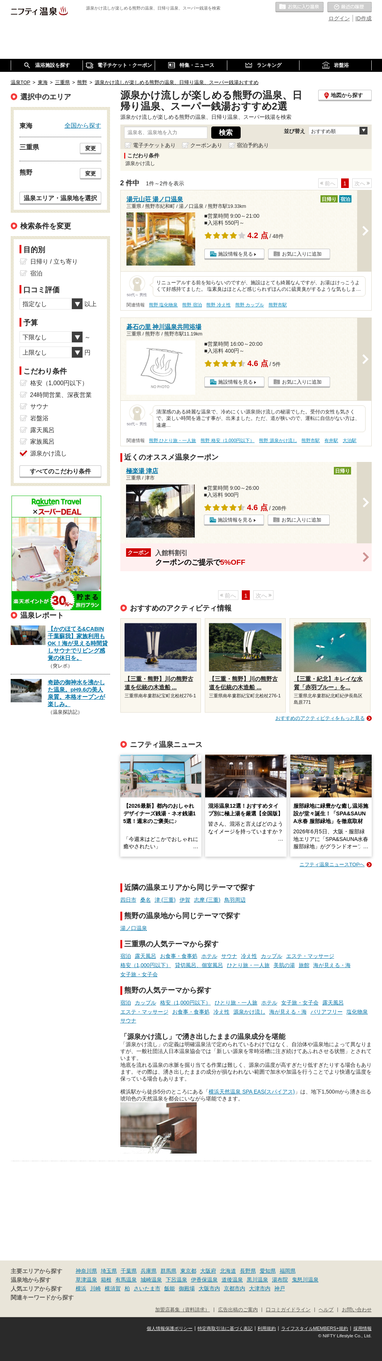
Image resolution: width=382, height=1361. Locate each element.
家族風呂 (42, 441)
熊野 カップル (249, 305)
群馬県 (168, 1271)
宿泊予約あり (253, 145)
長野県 (248, 1271)
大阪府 (208, 1271)
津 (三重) (165, 900)
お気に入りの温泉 (299, 7)
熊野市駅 (278, 305)
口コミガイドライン (288, 1309)
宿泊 (125, 956)
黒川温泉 (257, 1280)
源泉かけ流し (249, 1012)
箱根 (106, 1280)
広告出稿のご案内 (238, 1309)
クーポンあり (206, 145)
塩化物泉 (357, 1012)
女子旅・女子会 (139, 974)
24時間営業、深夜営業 (61, 395)
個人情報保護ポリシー (170, 1328)
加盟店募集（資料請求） (182, 1309)
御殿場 (187, 1288)
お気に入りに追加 (302, 254)
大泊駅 (349, 440)
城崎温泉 (151, 1280)
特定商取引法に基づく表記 (225, 1328)
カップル (271, 956)
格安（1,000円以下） (145, 965)
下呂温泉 (176, 1280)
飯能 (169, 1288)
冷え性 (249, 956)
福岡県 (288, 1271)
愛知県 (268, 1271)
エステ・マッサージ (310, 956)
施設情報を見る (235, 254)
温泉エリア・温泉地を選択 (60, 197)
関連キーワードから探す (42, 1298)
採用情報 (362, 1328)
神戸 (279, 1288)
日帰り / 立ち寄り (54, 261)
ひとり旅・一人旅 (248, 965)
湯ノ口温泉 (133, 928)
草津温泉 (86, 1280)
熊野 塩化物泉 (163, 305)
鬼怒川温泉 (305, 1280)
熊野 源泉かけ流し (278, 440)
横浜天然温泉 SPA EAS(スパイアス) (252, 1092)
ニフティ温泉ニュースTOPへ (331, 864)
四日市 (128, 900)
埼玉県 (109, 1271)
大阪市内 (209, 1288)
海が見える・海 (332, 965)
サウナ (229, 956)
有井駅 (331, 440)
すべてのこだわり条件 (60, 471)
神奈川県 (86, 1271)
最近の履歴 (349, 7)
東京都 (188, 1271)
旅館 (304, 965)
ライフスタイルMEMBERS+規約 (314, 1328)
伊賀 (185, 900)
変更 (90, 148)
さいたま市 (147, 1288)
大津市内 (259, 1288)
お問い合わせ (357, 1309)
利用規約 (266, 1328)
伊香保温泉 (204, 1280)
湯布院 (280, 1280)
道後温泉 (232, 1280)
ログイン (339, 18)
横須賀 (113, 1288)
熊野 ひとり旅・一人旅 (172, 440)
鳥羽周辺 (235, 900)
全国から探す (83, 125)
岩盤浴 (39, 418)
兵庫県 (149, 1271)
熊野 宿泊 (192, 305)
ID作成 (364, 18)
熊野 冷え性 (218, 305)
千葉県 (129, 1271)
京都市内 (234, 1288)
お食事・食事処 (178, 956)
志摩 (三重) (207, 900)
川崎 (95, 1288)
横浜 (81, 1288)
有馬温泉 (126, 1280)
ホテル (209, 956)
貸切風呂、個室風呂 (199, 965)
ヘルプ (326, 1309)
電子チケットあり (154, 145)
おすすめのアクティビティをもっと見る (320, 718)
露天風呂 (145, 956)
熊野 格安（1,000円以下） (227, 440)
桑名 (145, 900)
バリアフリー (327, 1012)
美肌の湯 (284, 965)
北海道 (228, 1271)
